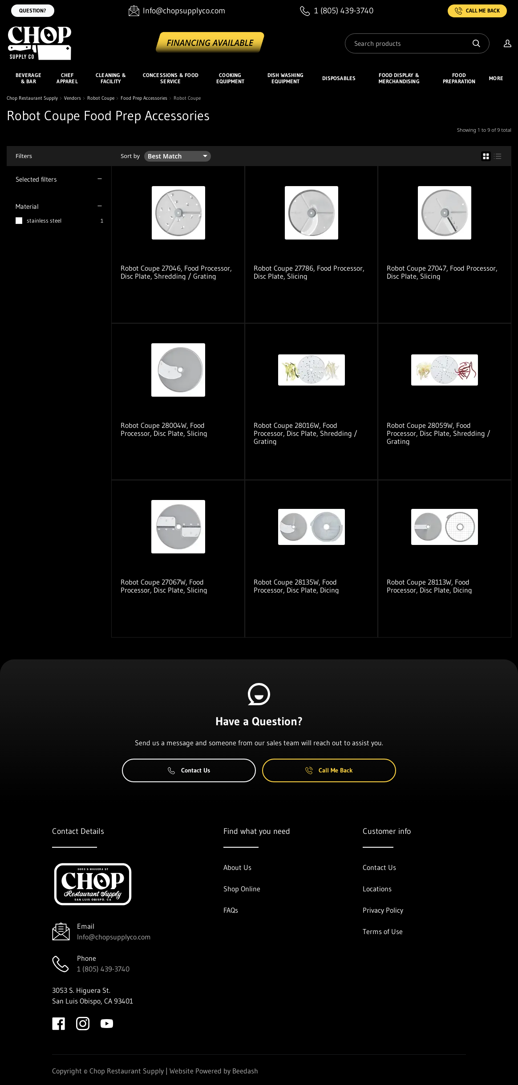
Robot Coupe (100, 98)
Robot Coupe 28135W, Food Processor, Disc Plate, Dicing (296, 586)
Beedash (245, 1070)
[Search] (417, 43)
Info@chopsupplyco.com (114, 936)
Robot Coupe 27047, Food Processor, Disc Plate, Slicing (442, 272)
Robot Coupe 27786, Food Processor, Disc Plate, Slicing (309, 272)
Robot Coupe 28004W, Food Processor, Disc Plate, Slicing (164, 429)
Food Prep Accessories (144, 98)
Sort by (130, 156)
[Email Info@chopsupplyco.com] (177, 11)
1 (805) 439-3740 (103, 968)
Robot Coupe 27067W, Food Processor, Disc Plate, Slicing (164, 586)
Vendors (72, 98)
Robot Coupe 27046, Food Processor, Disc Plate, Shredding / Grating (176, 272)
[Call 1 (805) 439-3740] (336, 11)
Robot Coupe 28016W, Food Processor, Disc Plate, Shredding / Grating (305, 433)
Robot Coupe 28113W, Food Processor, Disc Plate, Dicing (429, 586)
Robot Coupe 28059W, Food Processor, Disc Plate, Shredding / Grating (438, 433)
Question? (32, 10)
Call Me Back (477, 11)
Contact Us (189, 770)
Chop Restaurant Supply (32, 98)
